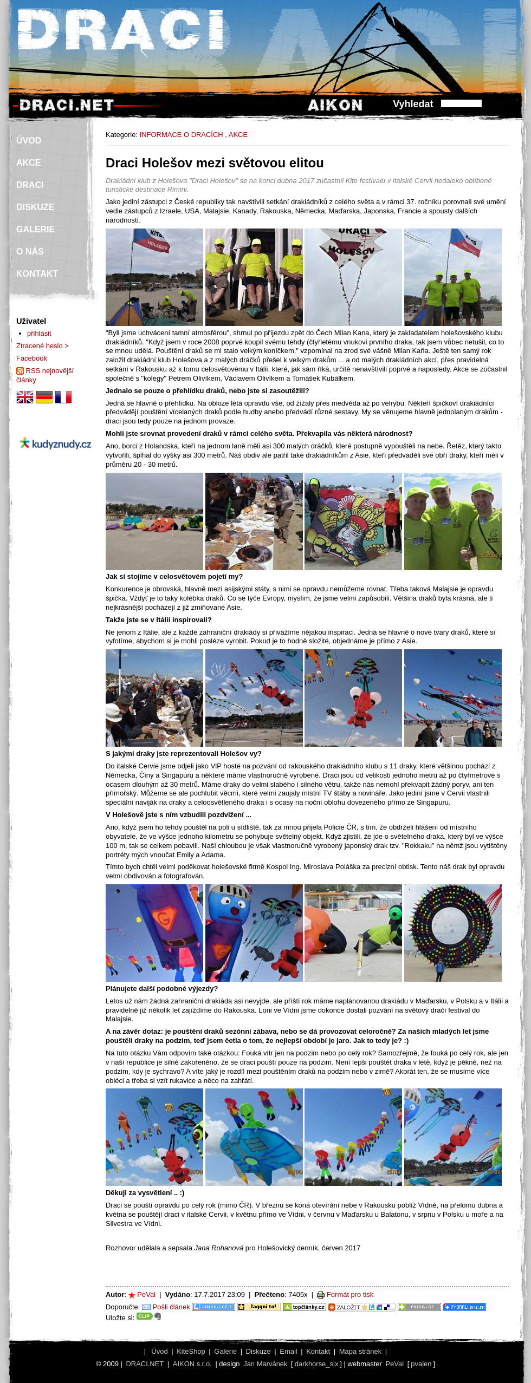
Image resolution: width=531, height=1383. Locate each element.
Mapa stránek (360, 1351)
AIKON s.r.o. (192, 1364)
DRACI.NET (145, 1364)
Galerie (225, 1351)
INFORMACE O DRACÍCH (181, 135)
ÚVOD (28, 140)
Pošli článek (171, 1307)
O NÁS (30, 251)
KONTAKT (37, 273)
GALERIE (35, 229)
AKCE (238, 135)
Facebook (31, 358)
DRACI (30, 185)
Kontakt (318, 1351)
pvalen (421, 1364)
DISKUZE (35, 207)
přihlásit (39, 333)
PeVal (146, 1294)
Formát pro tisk (350, 1294)
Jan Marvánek (265, 1364)
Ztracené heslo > (42, 346)
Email (288, 1351)
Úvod (159, 1351)
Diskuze (258, 1351)
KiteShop (191, 1351)
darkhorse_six (317, 1364)
